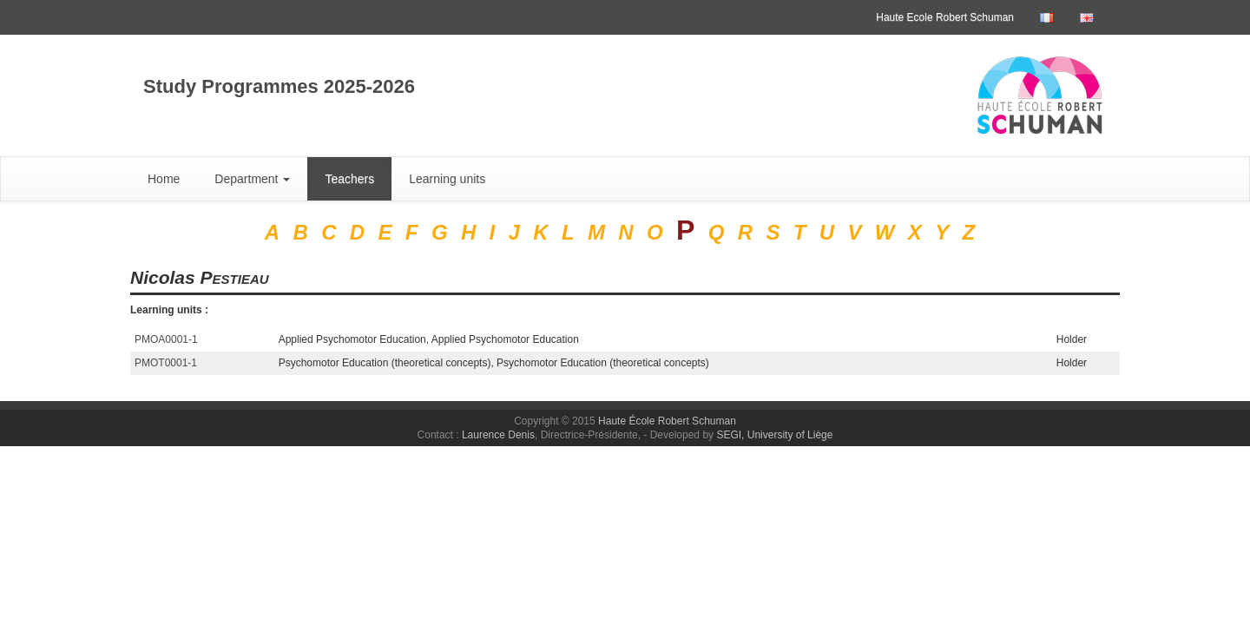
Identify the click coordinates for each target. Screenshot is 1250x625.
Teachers (349, 179)
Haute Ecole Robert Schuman (945, 17)
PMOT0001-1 (166, 363)
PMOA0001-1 (166, 339)
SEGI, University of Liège (774, 435)
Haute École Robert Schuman (667, 421)
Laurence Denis (498, 435)
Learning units (447, 179)
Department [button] (252, 179)
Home (164, 179)
